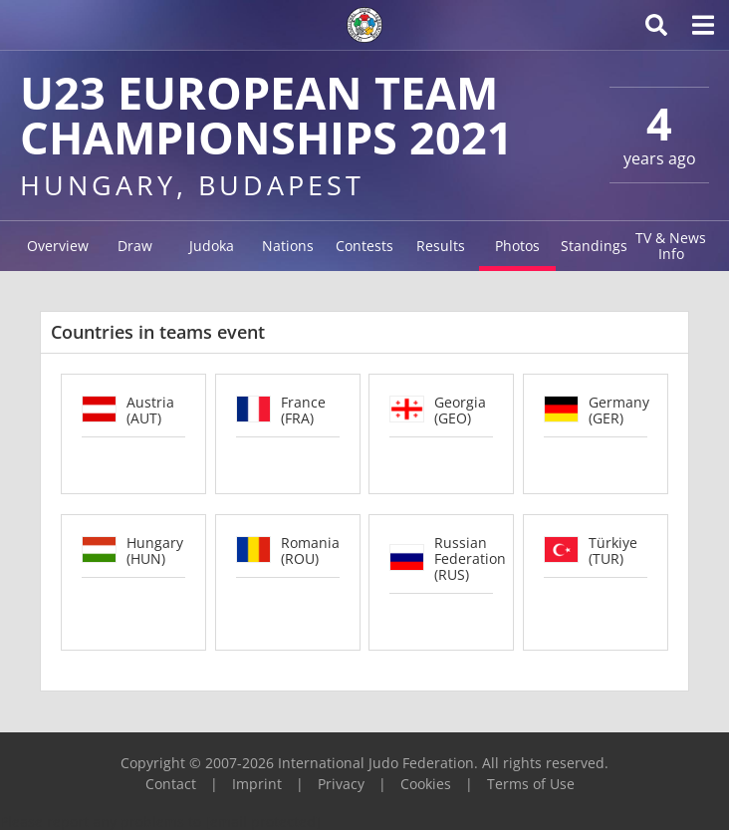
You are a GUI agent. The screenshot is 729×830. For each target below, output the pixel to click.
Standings (594, 245)
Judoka (211, 245)
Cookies (425, 783)
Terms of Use (531, 783)
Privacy (341, 783)
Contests (364, 245)
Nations (288, 245)
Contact (170, 783)
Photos (517, 245)
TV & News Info (670, 245)
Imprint (257, 783)
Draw (135, 245)
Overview (58, 245)
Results (440, 245)
